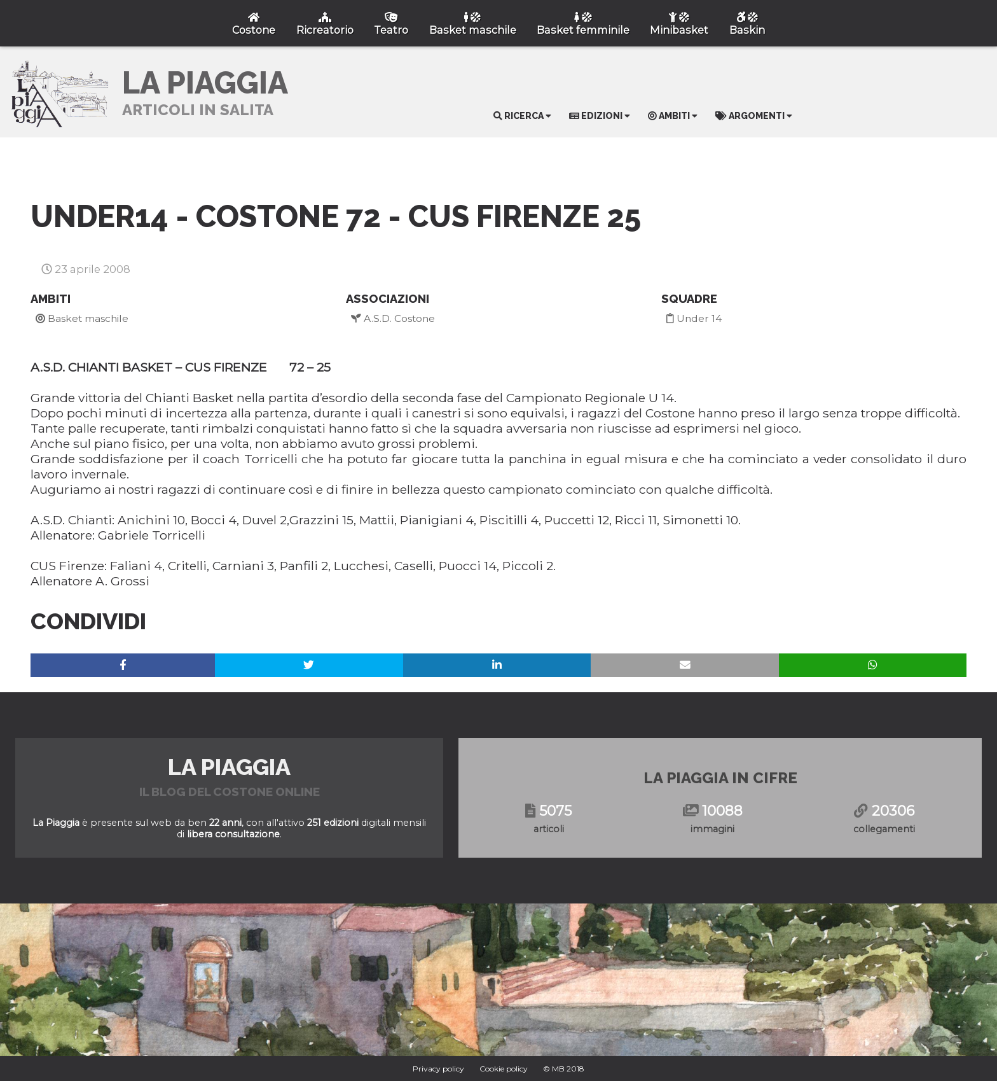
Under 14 (694, 318)
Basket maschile (82, 318)
